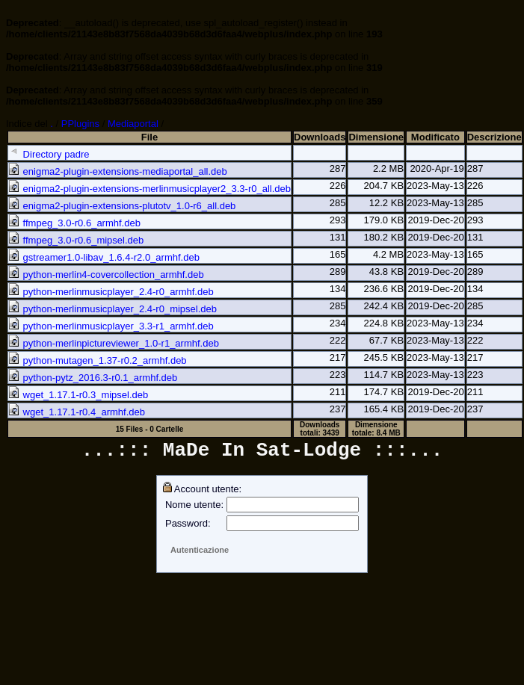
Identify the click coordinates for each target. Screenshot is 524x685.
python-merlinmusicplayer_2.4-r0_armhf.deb (111, 291)
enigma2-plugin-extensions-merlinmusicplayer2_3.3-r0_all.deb (149, 188)
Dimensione (376, 137)
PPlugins (80, 123)
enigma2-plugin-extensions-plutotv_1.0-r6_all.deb (121, 205)
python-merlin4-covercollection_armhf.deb (106, 274)
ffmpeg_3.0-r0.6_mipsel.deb (76, 240)
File (149, 137)
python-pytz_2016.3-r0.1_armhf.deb (92, 377)
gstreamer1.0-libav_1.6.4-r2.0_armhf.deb (104, 257)
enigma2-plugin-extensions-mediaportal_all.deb (117, 171)
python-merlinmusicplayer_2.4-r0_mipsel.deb (112, 308)
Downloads (319, 137)
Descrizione (494, 137)
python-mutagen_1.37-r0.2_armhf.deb (97, 360)
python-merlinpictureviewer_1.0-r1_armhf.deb (113, 343)
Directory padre (48, 154)
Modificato (435, 137)
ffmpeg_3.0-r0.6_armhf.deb (74, 223)
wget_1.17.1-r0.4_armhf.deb (76, 412)
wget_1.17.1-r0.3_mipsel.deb (78, 394)
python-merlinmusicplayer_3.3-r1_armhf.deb (111, 326)
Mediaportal (133, 123)
